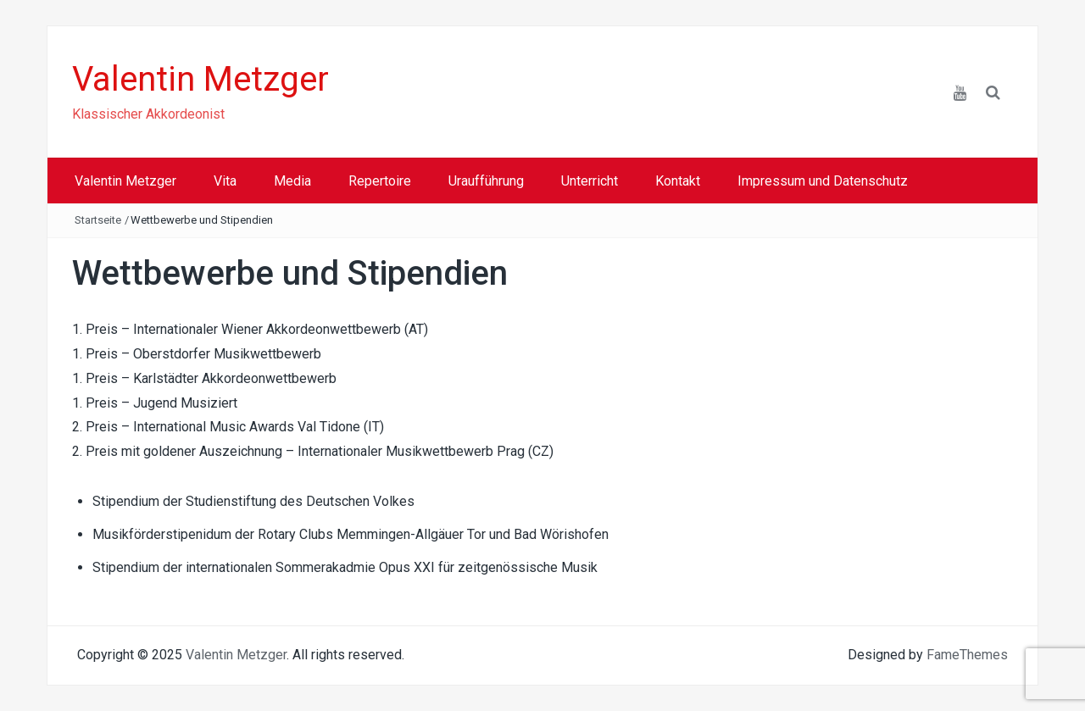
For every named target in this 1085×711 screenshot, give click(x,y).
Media (292, 181)
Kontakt (677, 181)
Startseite (98, 220)
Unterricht (589, 181)
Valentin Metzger (200, 79)
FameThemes (967, 655)
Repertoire (379, 181)
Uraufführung (486, 181)
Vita (225, 181)
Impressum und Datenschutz (822, 181)
